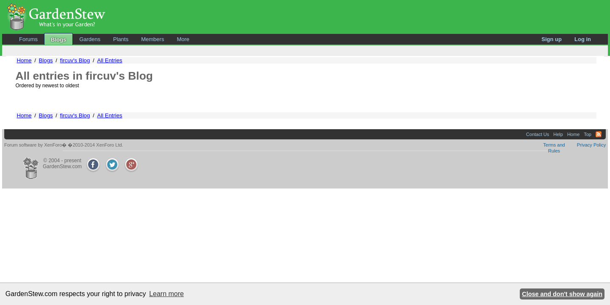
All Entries (109, 60)
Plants (120, 39)
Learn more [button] (166, 293)
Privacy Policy (591, 144)
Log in (582, 39)
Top (587, 134)
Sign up (551, 39)
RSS (599, 134)
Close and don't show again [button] (562, 294)
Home (24, 60)
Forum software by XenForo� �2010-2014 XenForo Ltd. (63, 144)
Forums (28, 39)
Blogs (58, 39)
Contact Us (537, 134)
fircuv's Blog (75, 60)
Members (152, 39)
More (183, 39)
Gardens (89, 39)
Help (558, 134)
